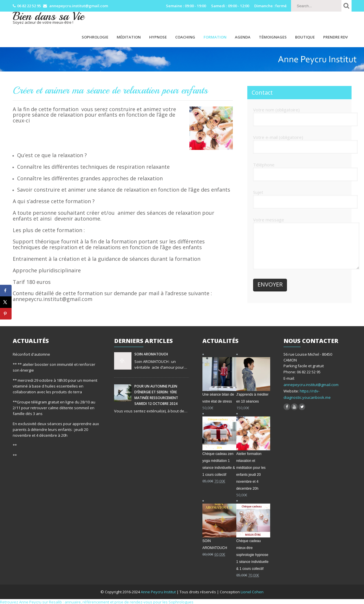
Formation (215, 37)
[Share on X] (6, 302)
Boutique (305, 37)
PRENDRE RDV (335, 37)
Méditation (129, 37)
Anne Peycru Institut (159, 591)
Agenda (242, 37)
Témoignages (273, 37)
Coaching (185, 37)
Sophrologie (95, 37)
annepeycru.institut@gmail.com (311, 384)
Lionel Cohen (252, 591)
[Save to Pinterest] (6, 314)
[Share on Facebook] (6, 290)
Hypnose (158, 37)
